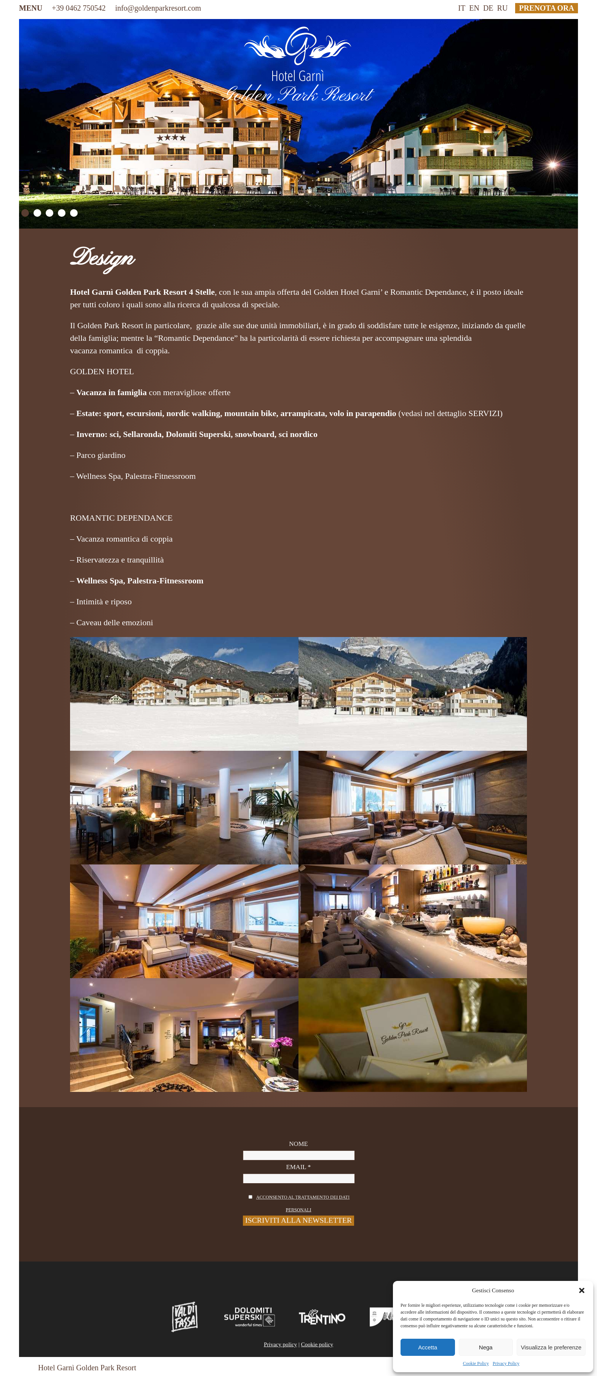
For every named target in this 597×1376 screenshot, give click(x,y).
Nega (486, 1347)
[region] (298, 124)
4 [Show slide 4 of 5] (61, 213)
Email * (298, 1173)
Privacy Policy (506, 1363)
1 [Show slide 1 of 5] (25, 213)
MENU (30, 8)
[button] (582, 1290)
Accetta (427, 1347)
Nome (298, 1160)
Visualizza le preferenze (551, 1347)
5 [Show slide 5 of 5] (74, 213)
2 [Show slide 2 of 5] (37, 213)
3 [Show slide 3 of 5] (49, 213)
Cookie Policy (476, 1363)
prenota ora (546, 8)
